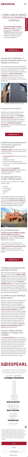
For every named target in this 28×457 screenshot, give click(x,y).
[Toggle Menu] (25, 4)
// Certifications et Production (13, 406)
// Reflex (14, 389)
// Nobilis (14, 385)
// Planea (14, 382)
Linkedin (9, 376)
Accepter (14, 443)
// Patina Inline (14, 398)
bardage (10, 244)
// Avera (14, 387)
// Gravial (14, 392)
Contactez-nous (14, 50)
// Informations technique (13, 405)
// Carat (14, 393)
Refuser (14, 447)
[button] (26, 427)
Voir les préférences (14, 451)
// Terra (14, 384)
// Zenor (14, 381)
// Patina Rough (14, 400)
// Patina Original (14, 396)
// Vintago (14, 390)
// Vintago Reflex (14, 395)
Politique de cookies (13, 455)
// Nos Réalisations (13, 408)
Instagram (18, 376)
